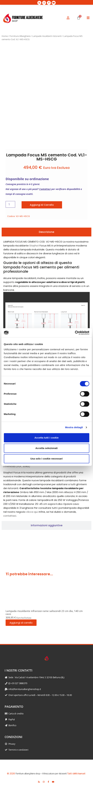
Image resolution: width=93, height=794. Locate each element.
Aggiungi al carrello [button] (21, 622)
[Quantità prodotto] (10, 204)
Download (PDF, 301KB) (16, 466)
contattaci (9, 515)
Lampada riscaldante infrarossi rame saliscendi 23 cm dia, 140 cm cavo (44, 612)
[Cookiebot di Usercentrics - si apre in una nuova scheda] (74, 333)
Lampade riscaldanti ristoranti (47, 36)
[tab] (46, 232)
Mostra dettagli (74, 427)
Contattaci (45, 189)
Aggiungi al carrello (42, 204)
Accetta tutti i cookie (46, 437)
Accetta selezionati (46, 448)
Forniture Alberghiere (20, 36)
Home (5, 36)
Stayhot (34, 245)
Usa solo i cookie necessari (46, 458)
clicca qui (32, 512)
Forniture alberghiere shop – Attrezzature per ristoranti (41, 773)
